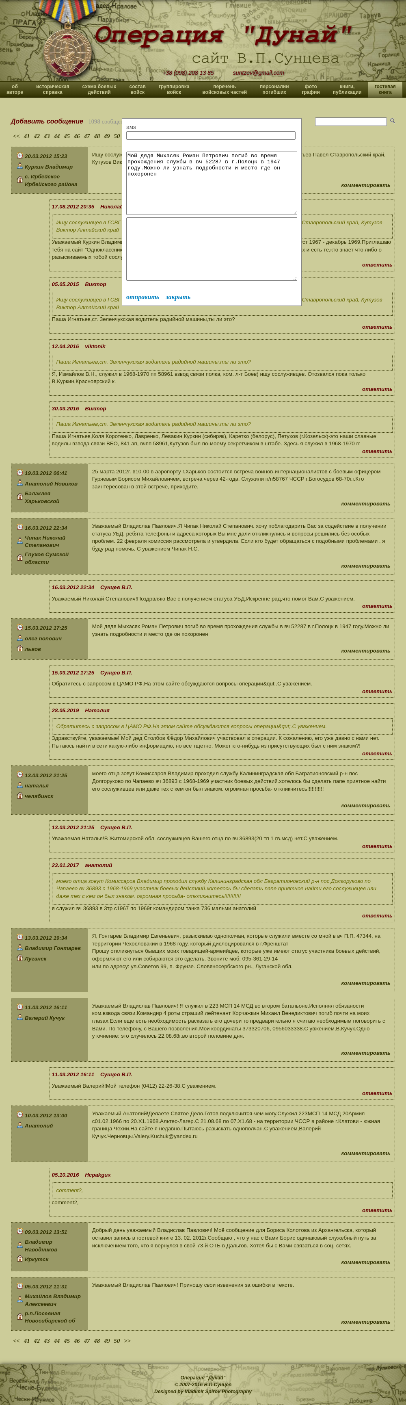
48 (97, 136)
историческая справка (52, 89)
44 (57, 136)
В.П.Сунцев (218, 1385)
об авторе (14, 89)
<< (16, 136)
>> (127, 1341)
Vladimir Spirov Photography (218, 1391)
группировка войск (174, 89)
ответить (377, 265)
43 (47, 136)
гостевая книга (385, 89)
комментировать (366, 185)
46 (77, 136)
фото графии (311, 89)
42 (37, 136)
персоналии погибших (274, 89)
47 (87, 136)
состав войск (137, 89)
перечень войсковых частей (224, 89)
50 (117, 136)
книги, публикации (347, 89)
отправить (142, 321)
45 (67, 136)
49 (107, 136)
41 (27, 136)
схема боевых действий (99, 89)
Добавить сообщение (47, 121)
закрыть (178, 321)
